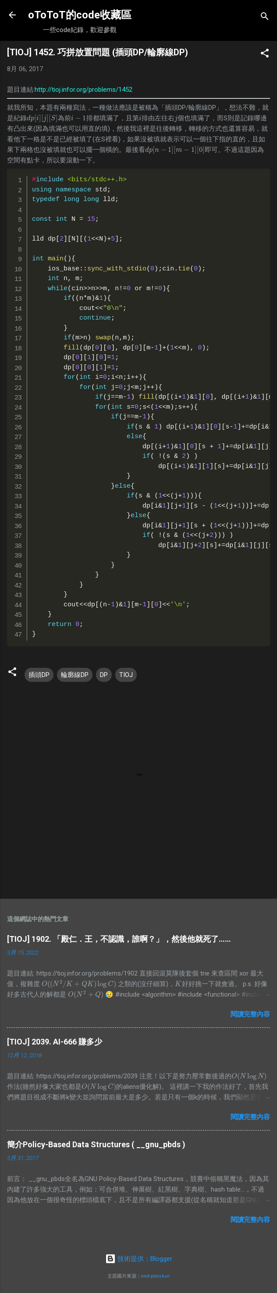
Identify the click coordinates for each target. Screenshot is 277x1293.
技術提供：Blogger (138, 1259)
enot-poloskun (155, 1276)
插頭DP (39, 675)
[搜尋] (264, 17)
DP (104, 675)
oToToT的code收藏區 (79, 15)
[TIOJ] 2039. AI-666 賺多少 (54, 1041)
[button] (264, 54)
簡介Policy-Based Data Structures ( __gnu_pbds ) (96, 1144)
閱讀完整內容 (250, 1014)
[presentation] (42, 118)
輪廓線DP (75, 675)
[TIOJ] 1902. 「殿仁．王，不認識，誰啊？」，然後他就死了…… (119, 939)
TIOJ (126, 675)
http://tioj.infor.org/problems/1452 (83, 90)
